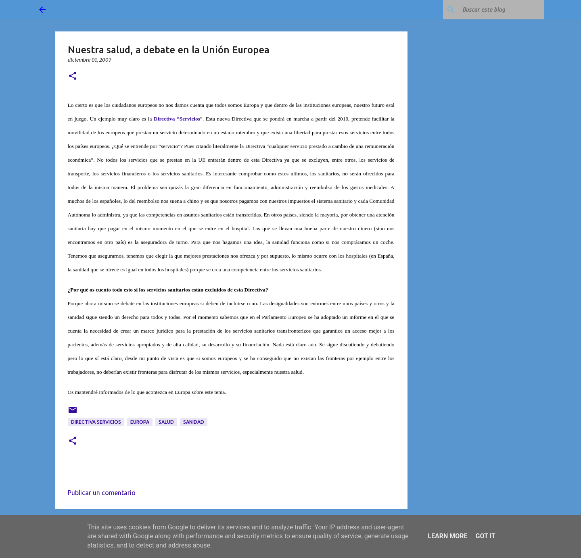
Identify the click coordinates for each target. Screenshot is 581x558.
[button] (72, 76)
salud (166, 422)
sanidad (193, 422)
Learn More (447, 536)
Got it (485, 536)
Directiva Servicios (96, 422)
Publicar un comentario (102, 492)
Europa (139, 422)
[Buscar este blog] (501, 9)
